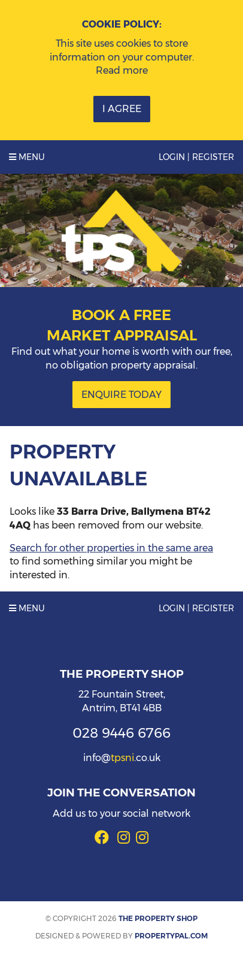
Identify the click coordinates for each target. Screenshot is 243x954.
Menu (27, 157)
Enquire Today (121, 394)
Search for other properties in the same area (111, 548)
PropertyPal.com (171, 935)
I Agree (121, 108)
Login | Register (196, 157)
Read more (122, 70)
